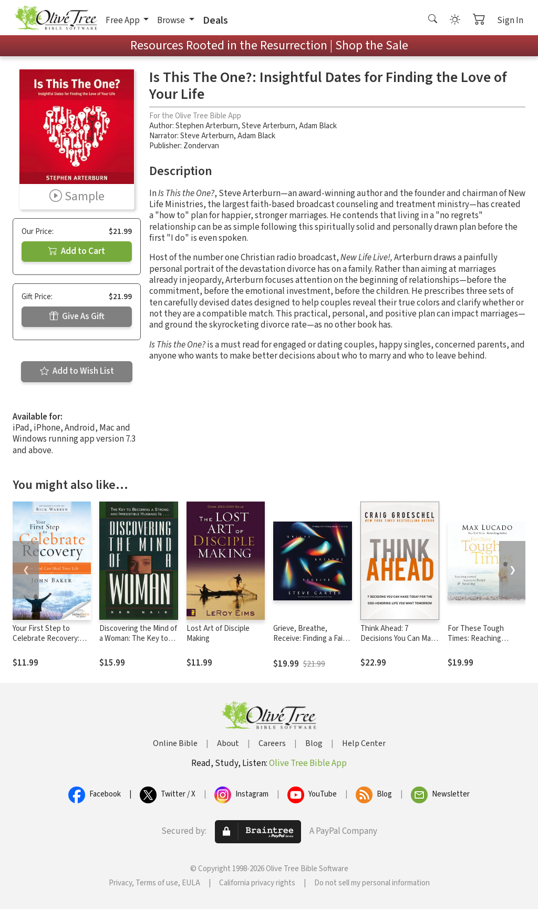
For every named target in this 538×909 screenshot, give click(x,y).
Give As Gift (77, 316)
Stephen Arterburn (206, 125)
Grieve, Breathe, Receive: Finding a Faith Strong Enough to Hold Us (311, 643)
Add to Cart (76, 251)
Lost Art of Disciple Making (218, 633)
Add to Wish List (77, 371)
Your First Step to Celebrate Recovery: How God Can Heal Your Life (51, 643)
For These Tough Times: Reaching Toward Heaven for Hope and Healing (479, 643)
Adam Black (318, 125)
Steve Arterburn (268, 125)
